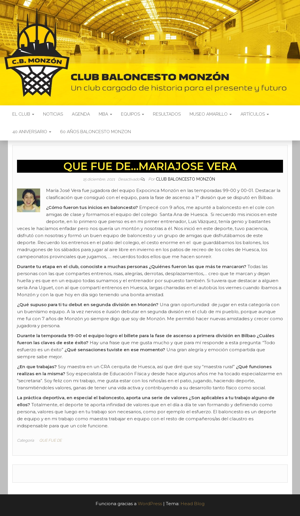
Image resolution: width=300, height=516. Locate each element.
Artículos (255, 114)
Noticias (53, 114)
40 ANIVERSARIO (31, 131)
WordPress (150, 503)
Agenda (81, 114)
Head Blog (192, 503)
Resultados (167, 114)
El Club (23, 114)
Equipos (132, 114)
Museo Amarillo (211, 114)
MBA (105, 114)
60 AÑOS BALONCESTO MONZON (95, 131)
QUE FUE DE (50, 440)
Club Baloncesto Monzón (185, 179)
